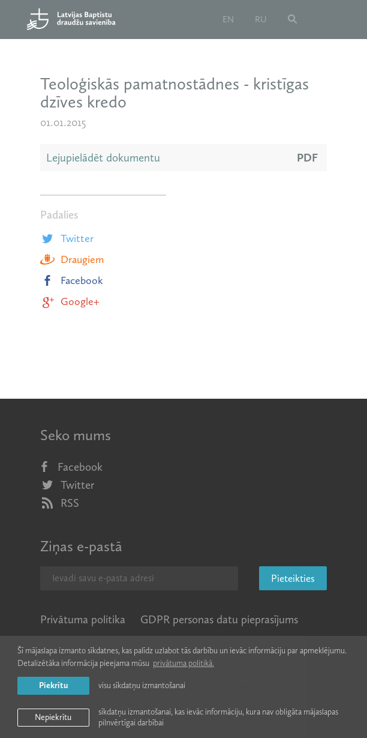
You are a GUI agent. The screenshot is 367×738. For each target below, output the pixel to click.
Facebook (71, 280)
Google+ (69, 301)
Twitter (67, 238)
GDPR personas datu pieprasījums (219, 619)
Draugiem (72, 259)
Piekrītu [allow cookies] (53, 685)
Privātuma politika (82, 619)
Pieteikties (293, 578)
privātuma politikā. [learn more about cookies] (183, 663)
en (228, 19)
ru (261, 19)
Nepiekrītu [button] (53, 717)
